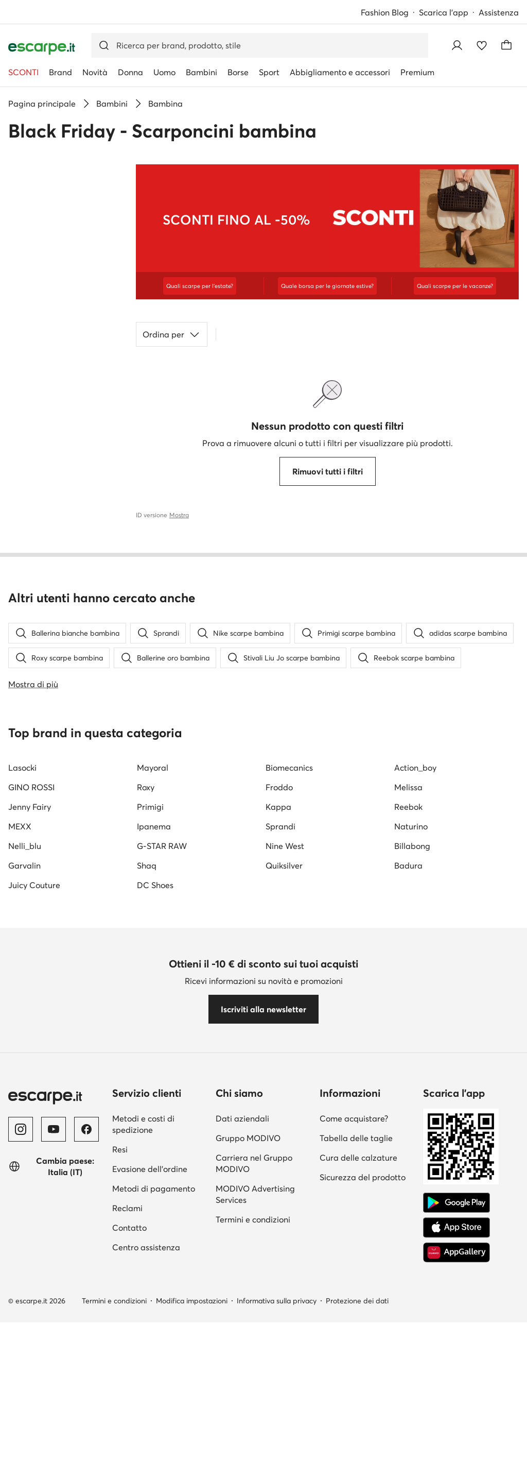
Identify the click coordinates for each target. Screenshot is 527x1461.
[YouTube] (53, 1351)
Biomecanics (289, 989)
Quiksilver (284, 1087)
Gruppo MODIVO (248, 1360)
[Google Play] (456, 1425)
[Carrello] (506, 45)
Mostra (179, 515)
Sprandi (280, 1048)
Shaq (146, 1087)
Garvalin (24, 1087)
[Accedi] (457, 45)
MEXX (19, 1048)
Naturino (411, 1048)
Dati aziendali (242, 1340)
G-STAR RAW (162, 1068)
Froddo (279, 1009)
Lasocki (22, 989)
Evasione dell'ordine (149, 1391)
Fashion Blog (385, 12)
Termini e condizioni (253, 1441)
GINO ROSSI (31, 1009)
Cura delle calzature (358, 1379)
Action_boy (415, 989)
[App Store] (456, 1449)
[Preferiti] (481, 45)
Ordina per (172, 334)
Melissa (408, 1009)
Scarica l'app (443, 12)
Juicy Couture (34, 1107)
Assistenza (499, 12)
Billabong (412, 1068)
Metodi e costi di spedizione (143, 1346)
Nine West (285, 1068)
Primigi (150, 1029)
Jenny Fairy (29, 1029)
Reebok (408, 1029)
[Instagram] (20, 1351)
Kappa (278, 1029)
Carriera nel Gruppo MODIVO (254, 1385)
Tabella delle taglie (356, 1360)
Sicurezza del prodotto (363, 1399)
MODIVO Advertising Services (255, 1416)
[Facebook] (86, 1351)
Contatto (129, 1450)
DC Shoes (155, 1107)
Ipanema (154, 1048)
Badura (408, 1087)
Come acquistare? (354, 1340)
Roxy (145, 1009)
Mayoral (152, 989)
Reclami (127, 1430)
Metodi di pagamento (153, 1410)
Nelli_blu (24, 1068)
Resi (120, 1371)
